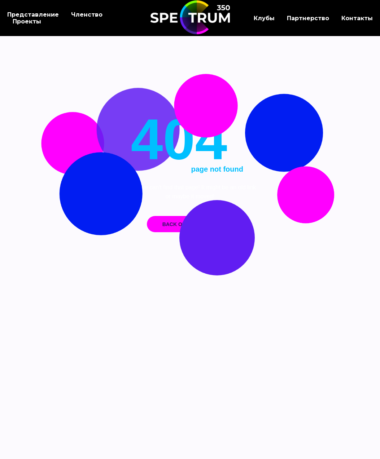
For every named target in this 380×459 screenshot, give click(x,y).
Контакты (357, 18)
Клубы (264, 18)
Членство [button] (86, 14)
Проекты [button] (27, 21)
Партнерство (308, 18)
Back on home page (190, 224)
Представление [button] (33, 14)
